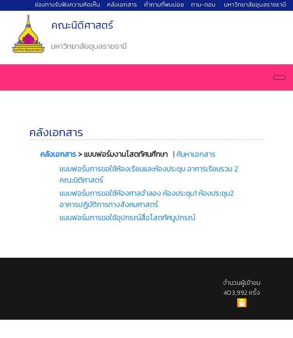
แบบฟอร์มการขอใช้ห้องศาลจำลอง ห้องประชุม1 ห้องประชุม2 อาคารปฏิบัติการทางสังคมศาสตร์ (147, 198)
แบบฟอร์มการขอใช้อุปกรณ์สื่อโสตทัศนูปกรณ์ (127, 217)
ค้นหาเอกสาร (196, 154)
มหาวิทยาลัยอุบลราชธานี (255, 4)
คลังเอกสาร (122, 4)
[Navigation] (279, 77)
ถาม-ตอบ (203, 4)
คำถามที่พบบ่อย (164, 4)
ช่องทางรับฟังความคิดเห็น (67, 4)
